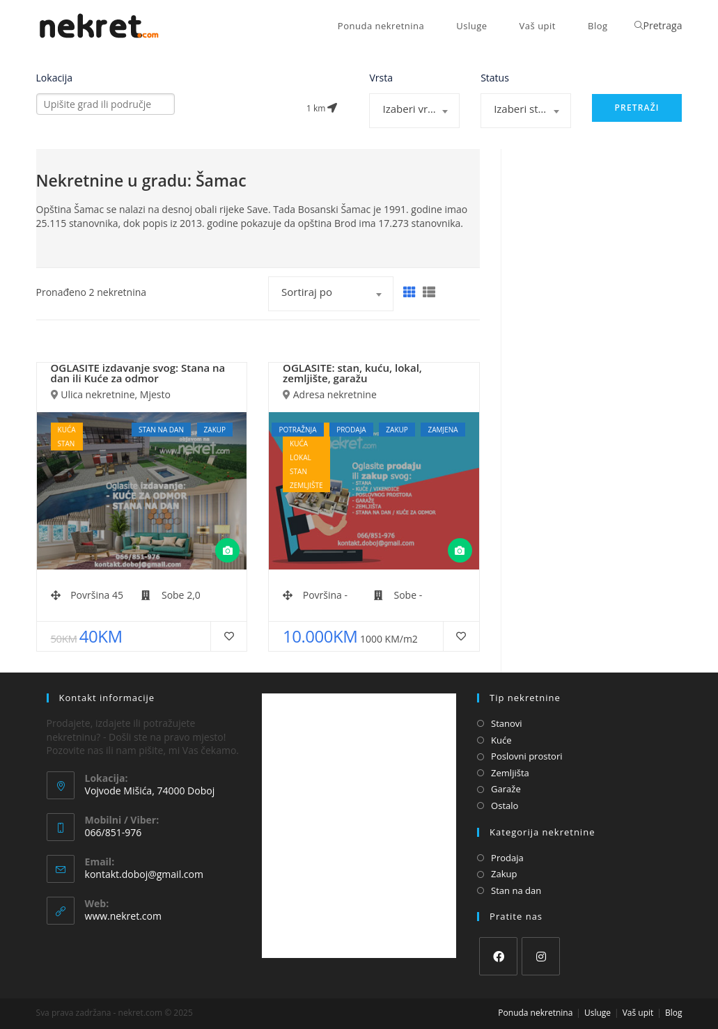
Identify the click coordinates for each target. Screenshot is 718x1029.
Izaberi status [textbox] (526, 109)
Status (495, 78)
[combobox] (414, 110)
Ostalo (504, 805)
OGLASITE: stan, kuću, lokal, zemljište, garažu (352, 373)
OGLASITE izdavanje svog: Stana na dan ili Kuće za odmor (138, 373)
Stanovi (506, 723)
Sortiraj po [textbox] (306, 292)
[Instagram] (541, 956)
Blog (673, 1013)
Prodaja (507, 857)
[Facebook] (498, 956)
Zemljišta (510, 773)
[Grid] (409, 292)
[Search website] (639, 26)
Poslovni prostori (526, 756)
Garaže (506, 789)
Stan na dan (516, 890)
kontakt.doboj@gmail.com (144, 874)
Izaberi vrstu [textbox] (412, 109)
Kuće (501, 740)
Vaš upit (638, 1013)
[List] (429, 292)
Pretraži (636, 107)
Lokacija (54, 78)
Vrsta (381, 78)
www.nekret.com (123, 915)
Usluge (597, 1013)
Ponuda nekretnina (535, 1013)
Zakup (504, 873)
